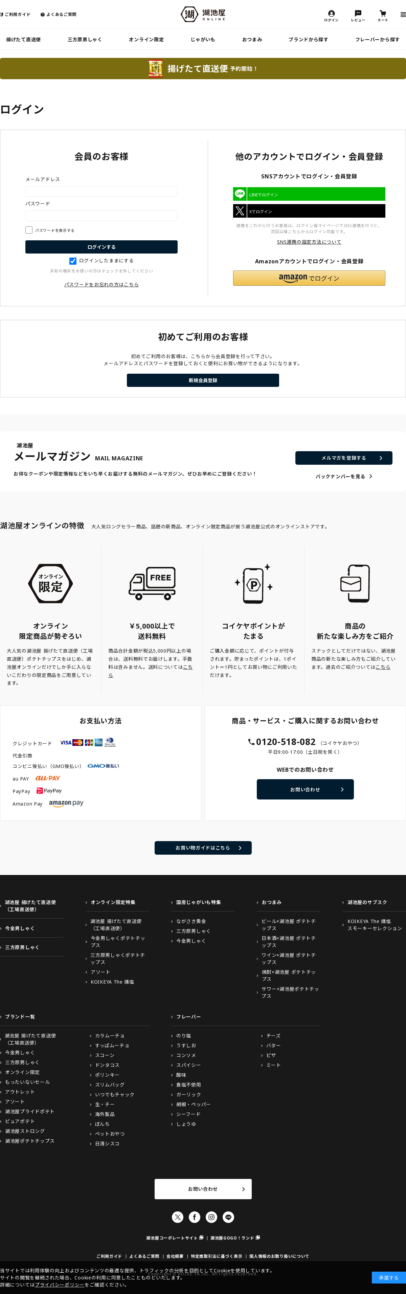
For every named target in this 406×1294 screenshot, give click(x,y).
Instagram (211, 1217)
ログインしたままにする (101, 260)
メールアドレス (42, 179)
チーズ (273, 1035)
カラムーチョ (110, 1035)
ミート (273, 1065)
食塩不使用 (188, 1084)
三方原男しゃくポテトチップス (117, 958)
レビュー (358, 20)
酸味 (181, 1075)
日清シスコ (107, 1143)
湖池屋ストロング (25, 1131)
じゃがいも (203, 39)
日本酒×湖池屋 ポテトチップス (289, 941)
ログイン (331, 20)
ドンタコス (107, 1065)
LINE (228, 1217)
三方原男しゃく (85, 39)
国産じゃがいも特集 (198, 902)
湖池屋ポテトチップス (30, 1141)
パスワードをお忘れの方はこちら (101, 284)
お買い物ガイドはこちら (203, 848)
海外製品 (105, 1114)
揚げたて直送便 (23, 39)
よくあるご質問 (61, 14)
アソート (101, 972)
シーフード (188, 1114)
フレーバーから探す (377, 39)
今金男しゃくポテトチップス (118, 941)
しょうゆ (186, 1124)
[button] (309, 278)
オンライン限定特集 (113, 902)
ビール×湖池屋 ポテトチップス (289, 924)
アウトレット (20, 1092)
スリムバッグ (110, 1084)
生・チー (105, 1104)
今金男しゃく (20, 928)
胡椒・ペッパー (193, 1104)
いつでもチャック (115, 1094)
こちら (383, 667)
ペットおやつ (110, 1134)
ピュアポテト (20, 1121)
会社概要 (175, 1256)
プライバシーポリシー (60, 1284)
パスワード (37, 203)
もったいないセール (27, 1082)
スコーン (105, 1055)
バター (273, 1045)
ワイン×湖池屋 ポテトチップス (289, 958)
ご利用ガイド (17, 14)
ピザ (271, 1055)
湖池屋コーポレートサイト (172, 1238)
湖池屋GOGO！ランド (232, 1238)
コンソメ (186, 1055)
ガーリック (188, 1094)
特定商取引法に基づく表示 (216, 1256)
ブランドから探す (309, 39)
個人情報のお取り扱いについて (279, 1256)
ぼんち (102, 1124)
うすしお (186, 1045)
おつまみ (252, 39)
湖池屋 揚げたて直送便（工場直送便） (30, 906)
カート (383, 20)
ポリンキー (107, 1075)
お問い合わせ (305, 789)
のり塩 (183, 1035)
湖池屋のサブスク (367, 902)
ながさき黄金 (191, 921)
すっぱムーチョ (112, 1045)
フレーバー (188, 1016)
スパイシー (188, 1065)
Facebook (194, 1217)
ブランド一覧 (20, 1016)
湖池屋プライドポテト (30, 1111)
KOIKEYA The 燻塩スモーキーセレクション (374, 924)
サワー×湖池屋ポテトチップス (290, 992)
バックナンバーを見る (340, 476)
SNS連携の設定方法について (309, 242)
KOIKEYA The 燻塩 (112, 982)
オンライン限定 (146, 39)
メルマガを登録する (343, 458)
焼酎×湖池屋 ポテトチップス (289, 975)
